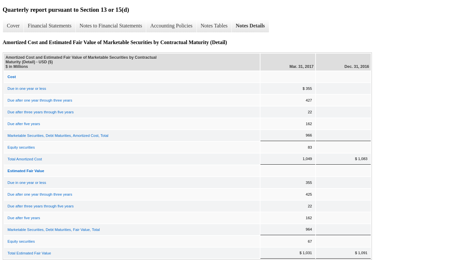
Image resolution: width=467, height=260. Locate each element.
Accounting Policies (171, 25)
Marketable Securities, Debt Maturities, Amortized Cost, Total (58, 136)
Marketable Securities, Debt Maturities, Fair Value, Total (54, 230)
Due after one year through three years (40, 100)
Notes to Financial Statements (111, 25)
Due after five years (24, 124)
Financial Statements (49, 25)
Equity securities (21, 147)
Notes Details (250, 25)
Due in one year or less (27, 88)
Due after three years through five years (41, 112)
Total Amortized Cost (25, 159)
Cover (13, 25)
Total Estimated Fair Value (29, 253)
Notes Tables (214, 25)
